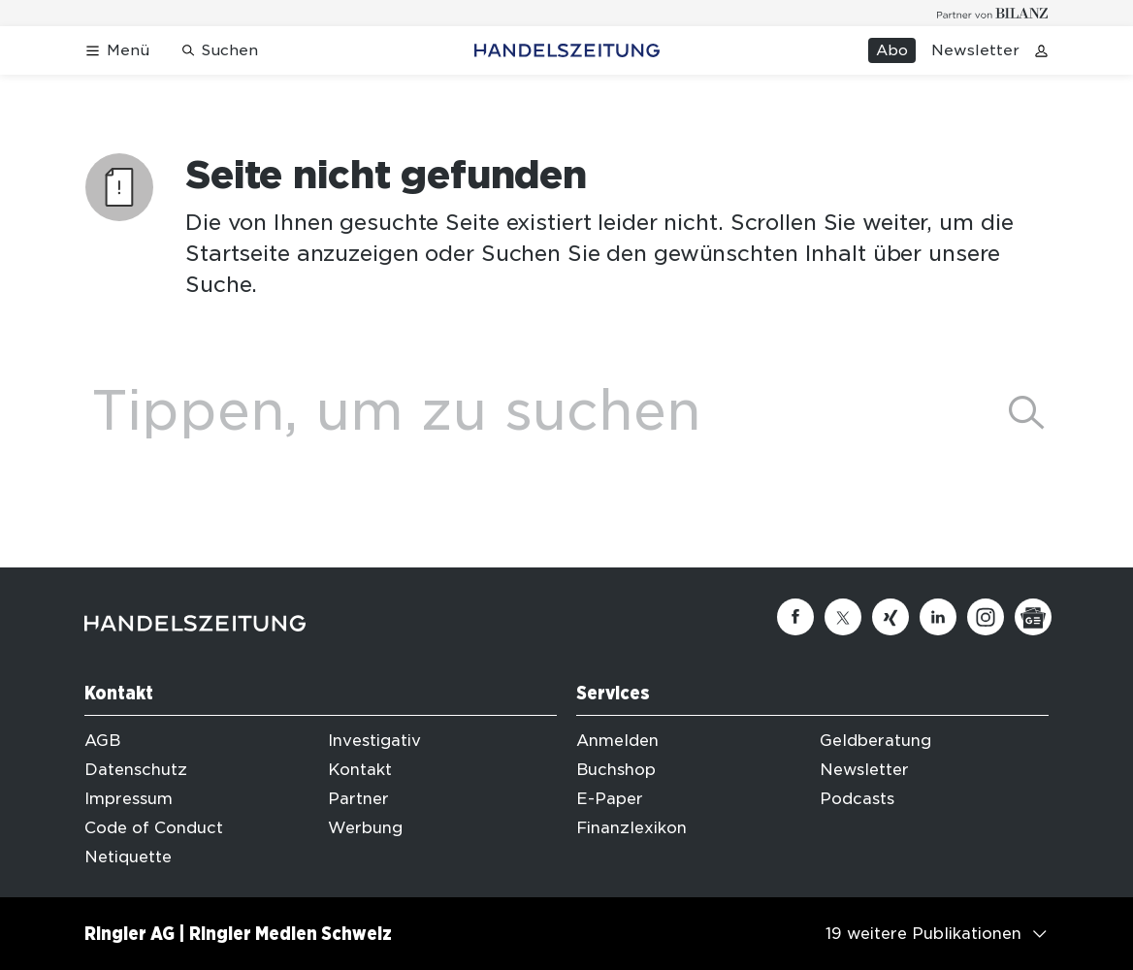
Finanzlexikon (631, 828)
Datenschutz (135, 769)
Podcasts (857, 799)
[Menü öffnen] (117, 51)
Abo (892, 50)
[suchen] (1027, 413)
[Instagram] (985, 616)
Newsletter (975, 50)
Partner (358, 799)
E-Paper (609, 799)
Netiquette (128, 857)
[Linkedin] (938, 616)
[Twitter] (843, 616)
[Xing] (890, 616)
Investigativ (374, 740)
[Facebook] (795, 616)
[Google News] (1033, 616)
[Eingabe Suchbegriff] (533, 410)
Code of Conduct (153, 828)
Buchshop (616, 769)
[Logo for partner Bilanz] (993, 13)
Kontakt (360, 769)
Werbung (365, 828)
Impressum (128, 799)
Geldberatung (875, 740)
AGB (102, 740)
